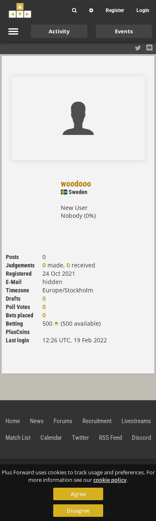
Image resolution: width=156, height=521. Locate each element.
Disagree (78, 510)
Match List (17, 437)
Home (12, 421)
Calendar (51, 437)
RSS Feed (110, 437)
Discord (141, 437)
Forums (63, 421)
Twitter (80, 437)
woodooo (76, 184)
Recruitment (96, 421)
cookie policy (109, 480)
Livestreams (136, 421)
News (37, 421)
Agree (78, 494)
